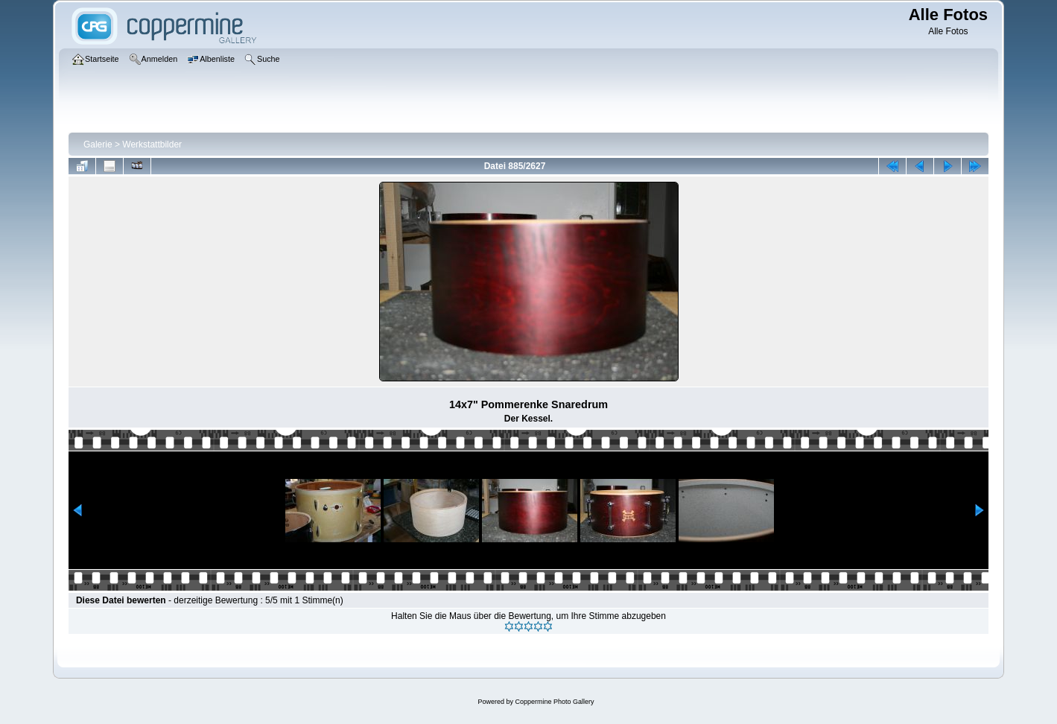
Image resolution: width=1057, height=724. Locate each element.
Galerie (97, 144)
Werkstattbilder (152, 144)
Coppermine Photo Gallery (554, 701)
